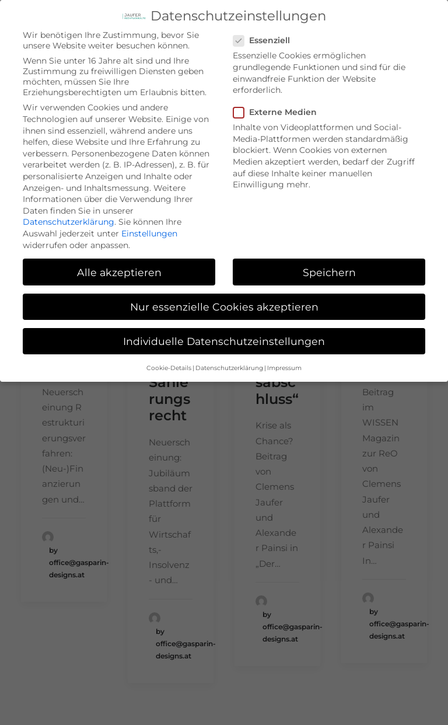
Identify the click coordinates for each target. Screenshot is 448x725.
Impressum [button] (284, 361)
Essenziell (265, 34)
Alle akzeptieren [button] (119, 266)
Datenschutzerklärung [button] (229, 361)
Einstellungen (149, 227)
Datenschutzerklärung (68, 215)
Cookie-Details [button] (168, 361)
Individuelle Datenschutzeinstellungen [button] (224, 335)
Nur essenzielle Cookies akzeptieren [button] (224, 300)
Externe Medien (279, 105)
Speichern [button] (329, 266)
